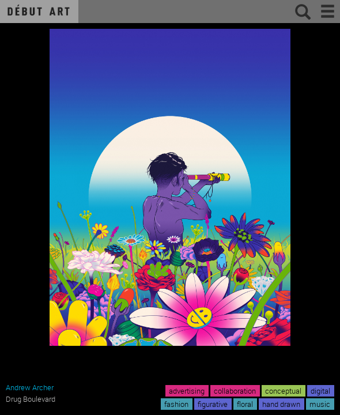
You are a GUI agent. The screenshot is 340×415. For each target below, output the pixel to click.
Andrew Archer (30, 387)
